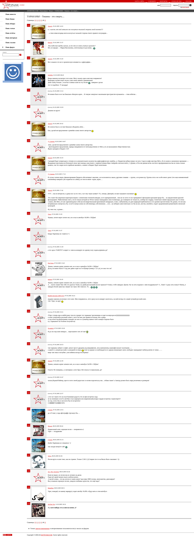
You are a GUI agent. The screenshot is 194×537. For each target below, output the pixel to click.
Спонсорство (177, 1)
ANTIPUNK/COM (32, 11)
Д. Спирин (51, 141)
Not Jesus (50, 263)
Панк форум (44, 11)
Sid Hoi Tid (51, 504)
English (188, 1)
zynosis (50, 410)
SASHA (50, 75)
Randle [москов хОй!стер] (56, 295)
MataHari (50, 488)
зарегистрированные (42, 528)
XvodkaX (51, 328)
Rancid (50, 42)
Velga (49, 456)
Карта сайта (139, 1)
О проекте (152, 1)
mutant (50, 279)
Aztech (50, 26)
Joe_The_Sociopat (53, 471)
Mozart (50, 426)
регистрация (185, 7)
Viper (49, 214)
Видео (51, 11)
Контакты (163, 1)
